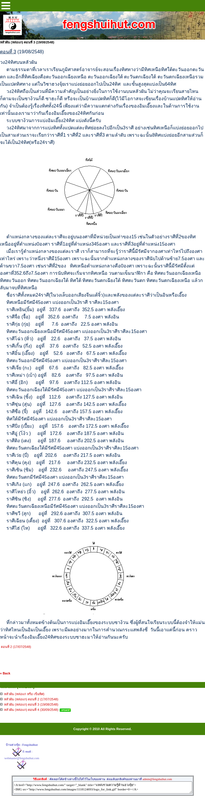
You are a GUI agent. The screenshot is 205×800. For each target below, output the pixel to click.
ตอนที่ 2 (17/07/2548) (16, 647)
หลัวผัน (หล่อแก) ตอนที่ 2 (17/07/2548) (31, 699)
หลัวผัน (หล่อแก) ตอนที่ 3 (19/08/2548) (31, 704)
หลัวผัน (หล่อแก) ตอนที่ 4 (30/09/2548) (31, 709)
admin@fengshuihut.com (157, 779)
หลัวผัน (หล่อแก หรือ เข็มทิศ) (24, 694)
